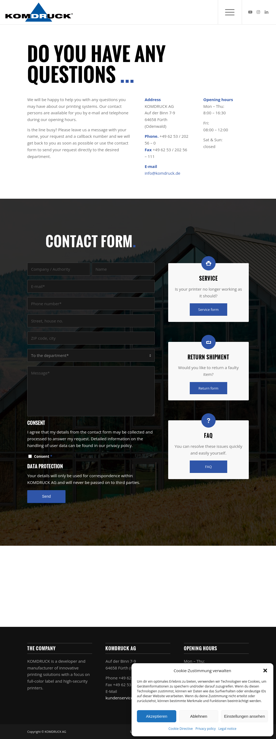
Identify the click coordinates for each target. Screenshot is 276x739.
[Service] (208, 263)
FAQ (208, 435)
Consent (43, 456)
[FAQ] (208, 420)
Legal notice (227, 728)
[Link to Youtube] (250, 12)
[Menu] (230, 12)
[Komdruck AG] (39, 12)
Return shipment (208, 357)
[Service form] (208, 309)
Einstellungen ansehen (244, 716)
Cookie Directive (180, 728)
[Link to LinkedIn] (267, 12)
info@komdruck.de (162, 173)
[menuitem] (230, 12)
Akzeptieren (156, 716)
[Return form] (208, 388)
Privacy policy (205, 728)
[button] (265, 670)
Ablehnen (198, 716)
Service (208, 278)
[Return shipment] (208, 342)
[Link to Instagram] (258, 12)
